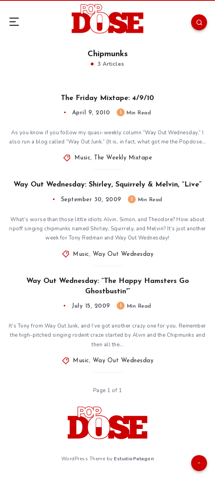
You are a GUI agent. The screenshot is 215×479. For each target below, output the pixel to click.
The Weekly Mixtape (123, 158)
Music (82, 158)
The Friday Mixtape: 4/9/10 (107, 98)
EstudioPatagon (134, 458)
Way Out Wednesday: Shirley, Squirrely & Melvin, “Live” (107, 184)
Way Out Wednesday (123, 254)
